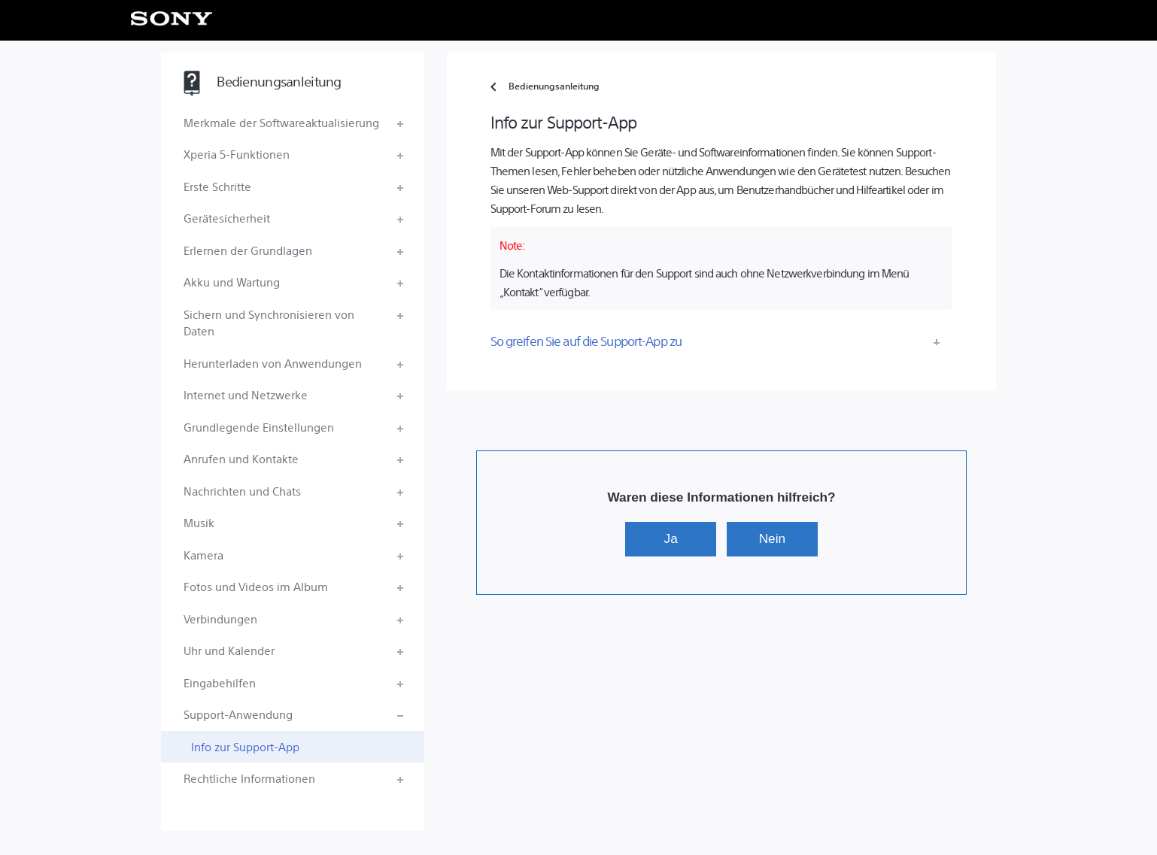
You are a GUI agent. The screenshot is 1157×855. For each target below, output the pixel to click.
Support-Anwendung (238, 714)
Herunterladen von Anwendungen (273, 363)
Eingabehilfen (220, 682)
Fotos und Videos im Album (256, 586)
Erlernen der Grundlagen (248, 250)
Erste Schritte (217, 186)
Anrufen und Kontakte (241, 458)
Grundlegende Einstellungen (259, 427)
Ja (671, 538)
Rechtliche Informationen (249, 778)
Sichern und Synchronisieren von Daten (269, 322)
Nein (772, 538)
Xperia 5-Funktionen (237, 154)
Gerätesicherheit (227, 218)
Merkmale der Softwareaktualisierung (281, 122)
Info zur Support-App (245, 746)
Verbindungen (220, 618)
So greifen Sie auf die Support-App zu (586, 340)
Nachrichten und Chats (242, 491)
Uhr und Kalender (229, 650)
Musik (199, 522)
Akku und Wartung (232, 281)
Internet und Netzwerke (246, 394)
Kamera (203, 554)
